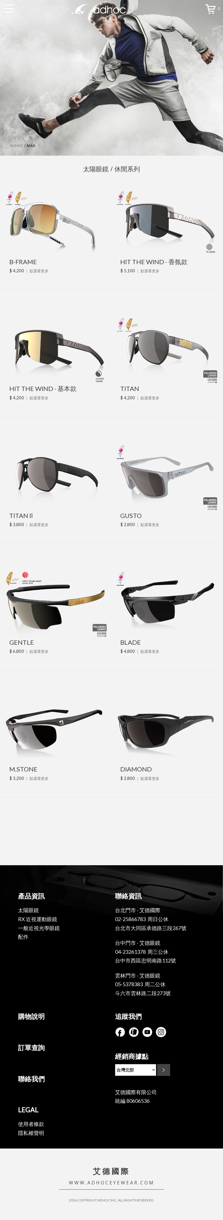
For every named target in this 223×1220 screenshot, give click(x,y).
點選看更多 (39, 271)
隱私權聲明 (31, 1133)
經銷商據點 (131, 1056)
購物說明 (31, 1016)
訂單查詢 (31, 1047)
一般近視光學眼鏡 (39, 928)
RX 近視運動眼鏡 (37, 919)
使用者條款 (31, 1124)
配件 (23, 937)
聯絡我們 (31, 1079)
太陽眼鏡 (28, 910)
